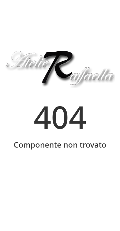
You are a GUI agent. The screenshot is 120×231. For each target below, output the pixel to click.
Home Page (60, 172)
